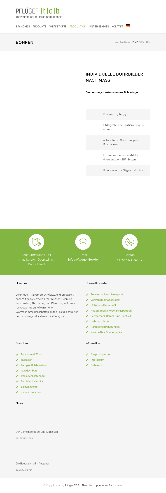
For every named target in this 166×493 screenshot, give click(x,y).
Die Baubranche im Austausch (33, 463)
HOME (134, 42)
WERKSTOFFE (58, 26)
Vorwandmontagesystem (105, 299)
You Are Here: (122, 42)
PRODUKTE (39, 26)
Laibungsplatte (100, 321)
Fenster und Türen (31, 354)
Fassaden (26, 359)
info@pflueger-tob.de (83, 259)
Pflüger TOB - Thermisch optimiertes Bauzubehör (94, 485)
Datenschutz (98, 365)
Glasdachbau (29, 370)
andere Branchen (31, 392)
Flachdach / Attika (32, 381)
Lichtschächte (29, 386)
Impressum (97, 359)
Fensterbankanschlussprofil (107, 294)
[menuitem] (126, 26)
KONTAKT (117, 26)
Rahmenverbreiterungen (105, 326)
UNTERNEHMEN (99, 26)
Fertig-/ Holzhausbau (34, 365)
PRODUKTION (77, 26)
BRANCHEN (23, 26)
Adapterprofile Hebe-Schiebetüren (111, 310)
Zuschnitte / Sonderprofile (106, 332)
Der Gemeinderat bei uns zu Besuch (37, 431)
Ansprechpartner (101, 354)
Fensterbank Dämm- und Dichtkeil (111, 316)
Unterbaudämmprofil (103, 305)
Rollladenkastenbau (33, 376)
